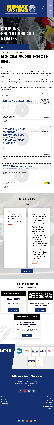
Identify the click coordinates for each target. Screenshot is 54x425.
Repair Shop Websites (20, 415)
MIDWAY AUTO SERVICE (7, 52)
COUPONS (21, 52)
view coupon (13, 310)
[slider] (27, 202)
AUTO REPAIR (4, 401)
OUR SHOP (16, 52)
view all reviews (27, 271)
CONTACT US (4, 405)
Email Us (50, 408)
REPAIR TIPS (4, 403)
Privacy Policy (44, 415)
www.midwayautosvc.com (45, 102)
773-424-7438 (50, 12)
